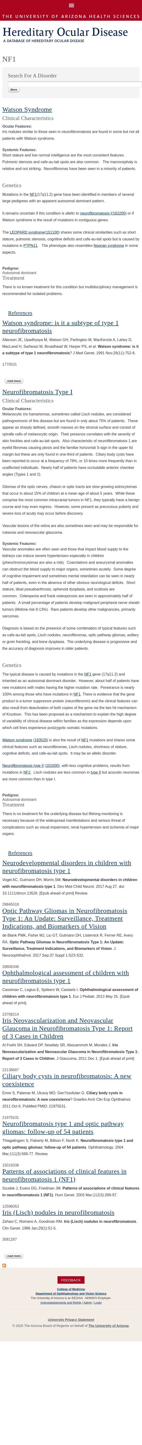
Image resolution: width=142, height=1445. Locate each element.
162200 (119, 213)
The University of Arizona (108, 1326)
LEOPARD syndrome (27, 232)
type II (96, 772)
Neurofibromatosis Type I (37, 391)
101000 (52, 766)
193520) (41, 740)
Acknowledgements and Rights (60, 1302)
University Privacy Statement (71, 1320)
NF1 (33, 194)
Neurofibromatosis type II (23, 766)
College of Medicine (71, 1289)
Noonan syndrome (109, 246)
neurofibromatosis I (96, 213)
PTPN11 (30, 246)
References (20, 313)
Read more (15, 381)
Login (97, 1302)
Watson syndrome (17, 740)
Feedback (71, 1280)
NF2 (27, 772)
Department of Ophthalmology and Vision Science (71, 1293)
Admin (88, 1302)
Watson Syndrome (27, 109)
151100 (52, 232)
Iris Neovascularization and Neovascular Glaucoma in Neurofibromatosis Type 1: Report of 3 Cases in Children (67, 1028)
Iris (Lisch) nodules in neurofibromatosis (58, 1212)
